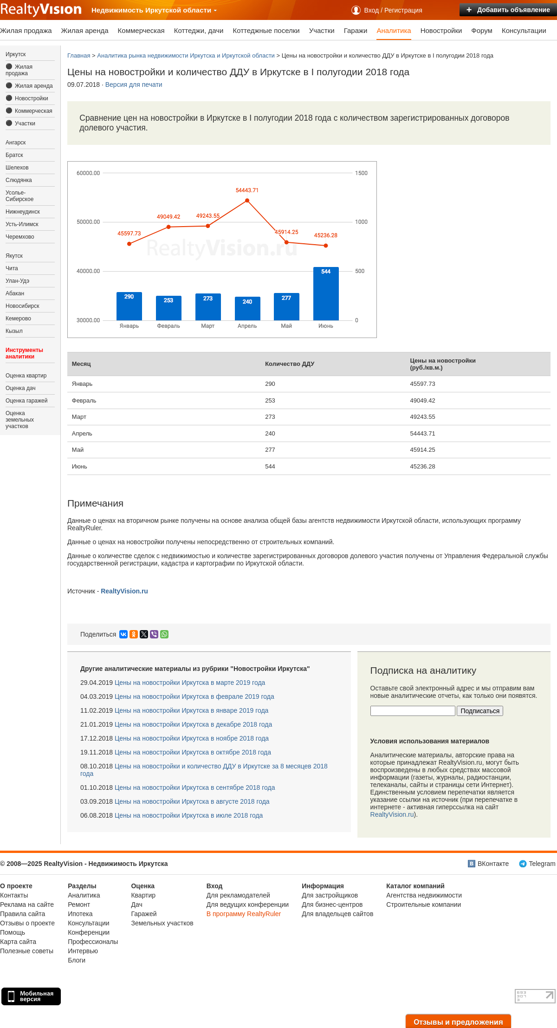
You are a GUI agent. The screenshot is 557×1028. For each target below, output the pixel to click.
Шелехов (17, 167)
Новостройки (441, 30)
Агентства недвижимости (424, 895)
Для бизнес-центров (332, 904)
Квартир (143, 895)
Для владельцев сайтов (337, 913)
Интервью (83, 951)
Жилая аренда (85, 30)
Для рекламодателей (238, 895)
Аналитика (393, 30)
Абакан (15, 293)
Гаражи (356, 30)
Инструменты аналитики (24, 353)
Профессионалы (93, 941)
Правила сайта (22, 913)
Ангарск (16, 142)
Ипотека (80, 913)
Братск (14, 155)
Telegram (542, 863)
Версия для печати (133, 84)
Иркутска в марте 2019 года (190, 682)
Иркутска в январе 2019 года (191, 710)
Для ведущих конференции (248, 904)
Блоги (76, 960)
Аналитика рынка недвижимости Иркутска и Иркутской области (186, 55)
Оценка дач (21, 388)
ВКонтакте (493, 863)
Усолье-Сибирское (19, 195)
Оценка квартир (26, 375)
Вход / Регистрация (393, 10)
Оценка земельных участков (20, 419)
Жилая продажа (26, 30)
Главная (78, 55)
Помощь (12, 932)
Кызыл (14, 331)
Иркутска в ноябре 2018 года (192, 738)
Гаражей (143, 913)
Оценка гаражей (26, 400)
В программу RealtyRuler (244, 913)
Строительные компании (423, 904)
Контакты (14, 895)
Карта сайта (18, 941)
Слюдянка (19, 180)
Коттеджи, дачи (199, 30)
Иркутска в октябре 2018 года (193, 752)
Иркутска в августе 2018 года (192, 801)
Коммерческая (141, 30)
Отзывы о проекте (27, 923)
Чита (12, 268)
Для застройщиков (330, 895)
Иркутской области (181, 10)
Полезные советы (26, 951)
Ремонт (79, 904)
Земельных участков (162, 923)
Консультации (524, 30)
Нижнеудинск (23, 211)
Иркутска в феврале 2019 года (194, 696)
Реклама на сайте (27, 904)
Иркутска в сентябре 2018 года (195, 787)
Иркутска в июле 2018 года (189, 815)
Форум (481, 30)
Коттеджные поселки (266, 30)
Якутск (14, 256)
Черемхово (20, 237)
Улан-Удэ (17, 281)
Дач (136, 904)
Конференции (89, 932)
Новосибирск (22, 306)
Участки (322, 30)
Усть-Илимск (22, 224)
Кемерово (18, 318)
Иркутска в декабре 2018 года (193, 724)
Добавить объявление (508, 10)
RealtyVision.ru (392, 814)
